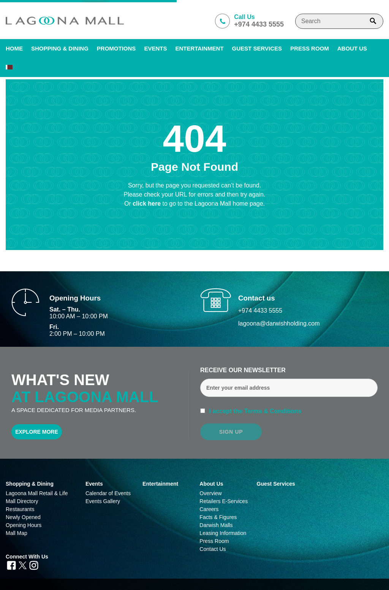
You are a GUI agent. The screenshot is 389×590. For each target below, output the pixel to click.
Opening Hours (23, 525)
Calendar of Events (108, 493)
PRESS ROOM (309, 48)
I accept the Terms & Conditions (254, 411)
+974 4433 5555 (260, 310)
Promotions (116, 48)
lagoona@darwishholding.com (279, 323)
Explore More (36, 432)
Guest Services (257, 48)
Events (155, 48)
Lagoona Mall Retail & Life (37, 493)
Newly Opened (23, 517)
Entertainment (199, 48)
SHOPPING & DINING (60, 48)
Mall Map (16, 533)
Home (14, 48)
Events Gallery (102, 501)
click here (147, 203)
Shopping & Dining (30, 484)
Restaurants (20, 509)
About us (352, 48)
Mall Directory (22, 501)
